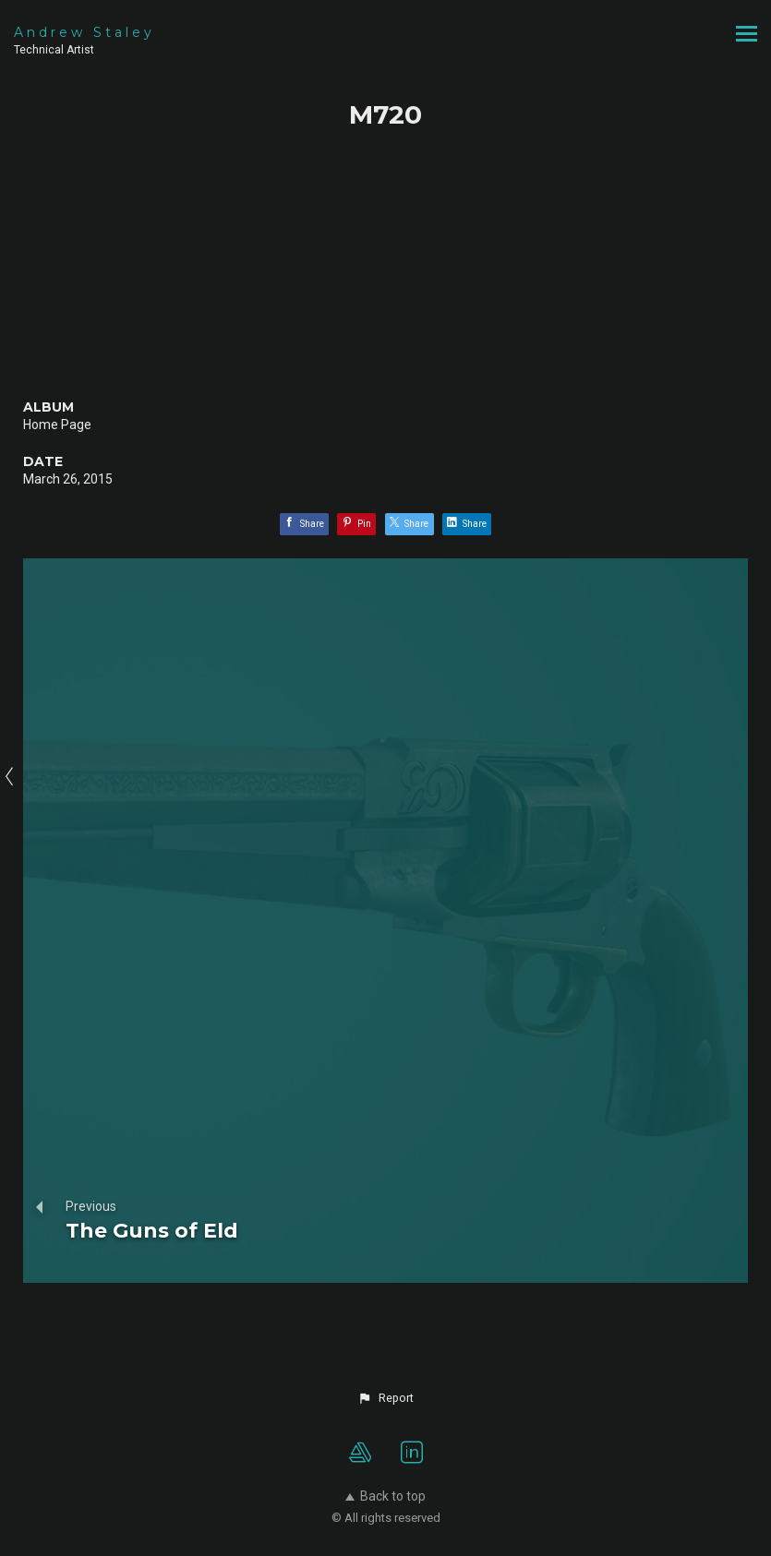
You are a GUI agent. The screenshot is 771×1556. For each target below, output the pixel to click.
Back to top (385, 1496)
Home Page (57, 424)
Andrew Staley (84, 32)
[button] (385, 1398)
